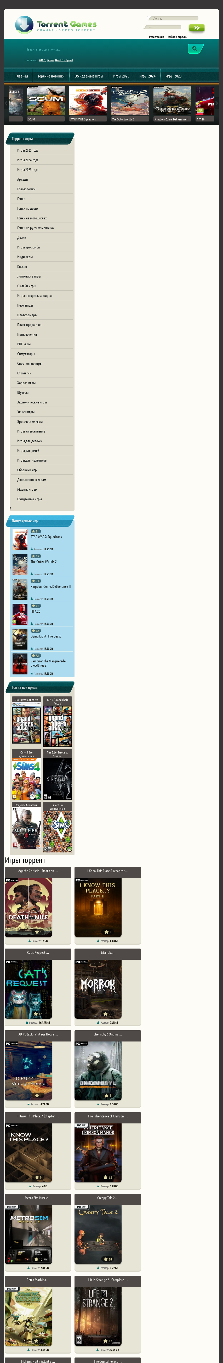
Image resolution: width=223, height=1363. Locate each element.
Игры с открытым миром (34, 301)
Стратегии (24, 378)
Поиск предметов (29, 330)
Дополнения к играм (31, 485)
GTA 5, (44, 64)
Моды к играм (27, 495)
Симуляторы (26, 359)
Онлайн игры (26, 291)
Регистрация (156, 40)
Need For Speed (66, 64)
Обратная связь (19, 1331)
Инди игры (25, 262)
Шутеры (22, 398)
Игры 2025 (121, 80)
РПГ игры (24, 349)
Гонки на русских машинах (35, 233)
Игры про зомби (28, 253)
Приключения (27, 340)
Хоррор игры (26, 388)
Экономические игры (32, 408)
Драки (21, 243)
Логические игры (29, 282)
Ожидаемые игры (89, 80)
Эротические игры (30, 427)
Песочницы (25, 311)
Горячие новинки (51, 80)
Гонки (21, 204)
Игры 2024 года (27, 165)
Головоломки (26, 194)
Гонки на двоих (27, 214)
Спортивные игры (29, 369)
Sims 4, (52, 64)
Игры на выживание (31, 437)
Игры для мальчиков (32, 466)
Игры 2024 (147, 80)
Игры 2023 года (27, 175)
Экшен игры (26, 417)
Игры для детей (28, 456)
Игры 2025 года (27, 156)
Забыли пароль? (177, 40)
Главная (21, 80)
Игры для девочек (29, 446)
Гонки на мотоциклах (32, 223)
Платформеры (27, 320)
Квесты (22, 272)
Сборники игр (27, 475)
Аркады (22, 185)
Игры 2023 (173, 80)
